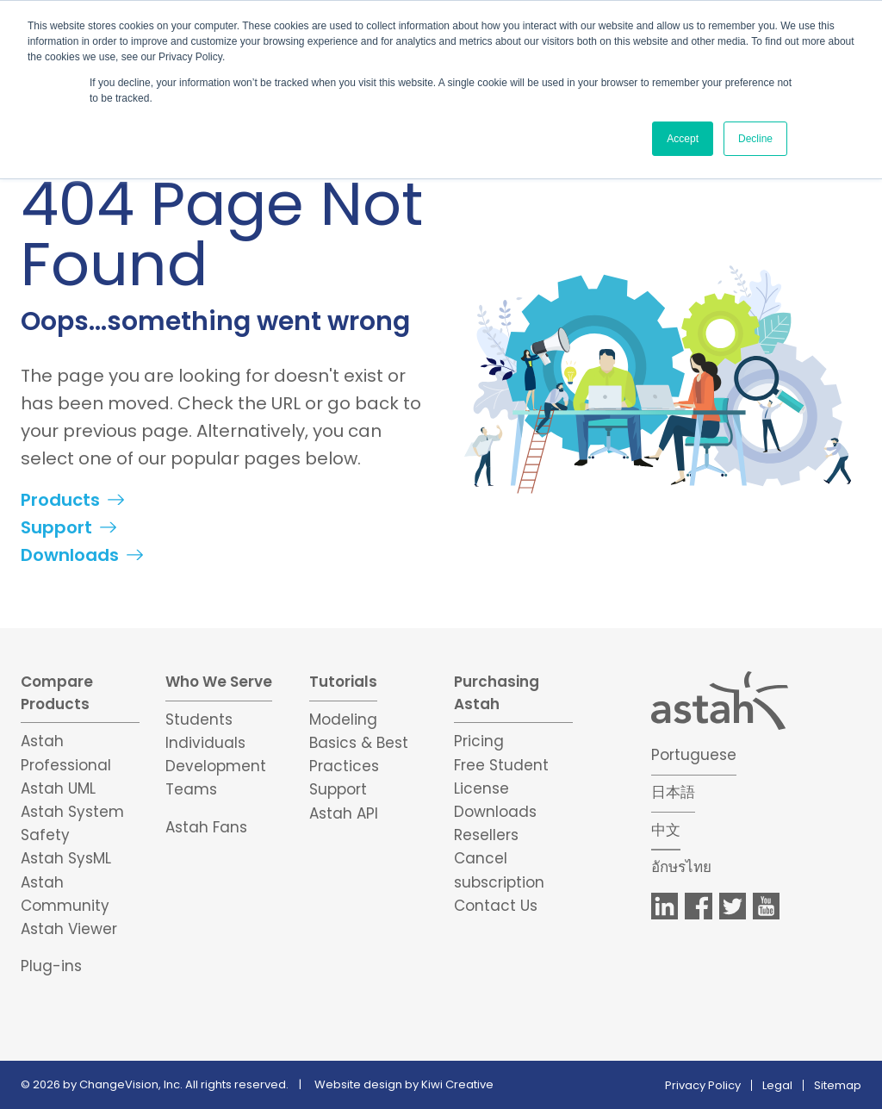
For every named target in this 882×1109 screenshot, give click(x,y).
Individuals (205, 742)
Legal (777, 1085)
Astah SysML (66, 858)
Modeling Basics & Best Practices (358, 742)
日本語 (673, 792)
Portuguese (693, 755)
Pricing (479, 741)
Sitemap (837, 1085)
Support (56, 527)
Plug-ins (51, 966)
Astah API (343, 813)
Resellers (486, 835)
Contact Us (495, 905)
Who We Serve (218, 681)
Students (199, 719)
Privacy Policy (703, 1085)
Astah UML (58, 788)
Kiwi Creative (457, 1084)
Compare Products (57, 692)
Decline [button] (755, 139)
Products (60, 500)
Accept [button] (683, 139)
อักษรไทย (681, 867)
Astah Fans (206, 827)
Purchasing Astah (496, 692)
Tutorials (343, 681)
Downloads (70, 555)
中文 (665, 829)
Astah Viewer (69, 929)
